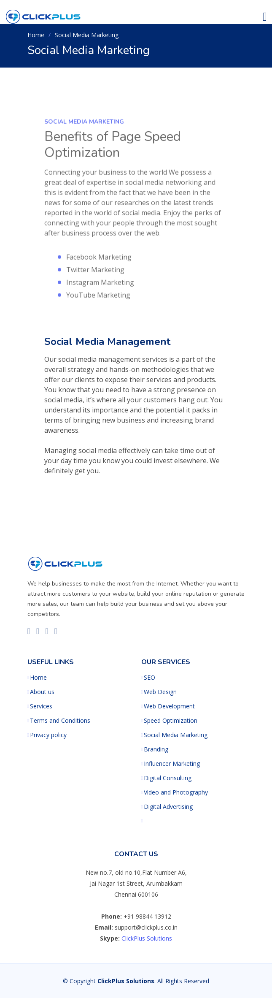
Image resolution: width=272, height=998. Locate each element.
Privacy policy (48, 735)
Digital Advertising (168, 807)
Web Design (160, 692)
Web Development (169, 706)
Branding (156, 749)
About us (42, 692)
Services (41, 706)
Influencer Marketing (172, 764)
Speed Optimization (170, 721)
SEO (149, 678)
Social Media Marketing (175, 735)
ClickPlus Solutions (146, 938)
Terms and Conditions (60, 721)
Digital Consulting (167, 778)
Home (35, 35)
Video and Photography (176, 792)
